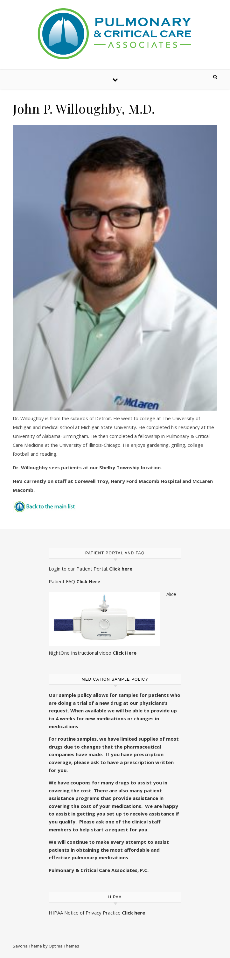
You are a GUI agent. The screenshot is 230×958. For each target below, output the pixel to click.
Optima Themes (64, 946)
